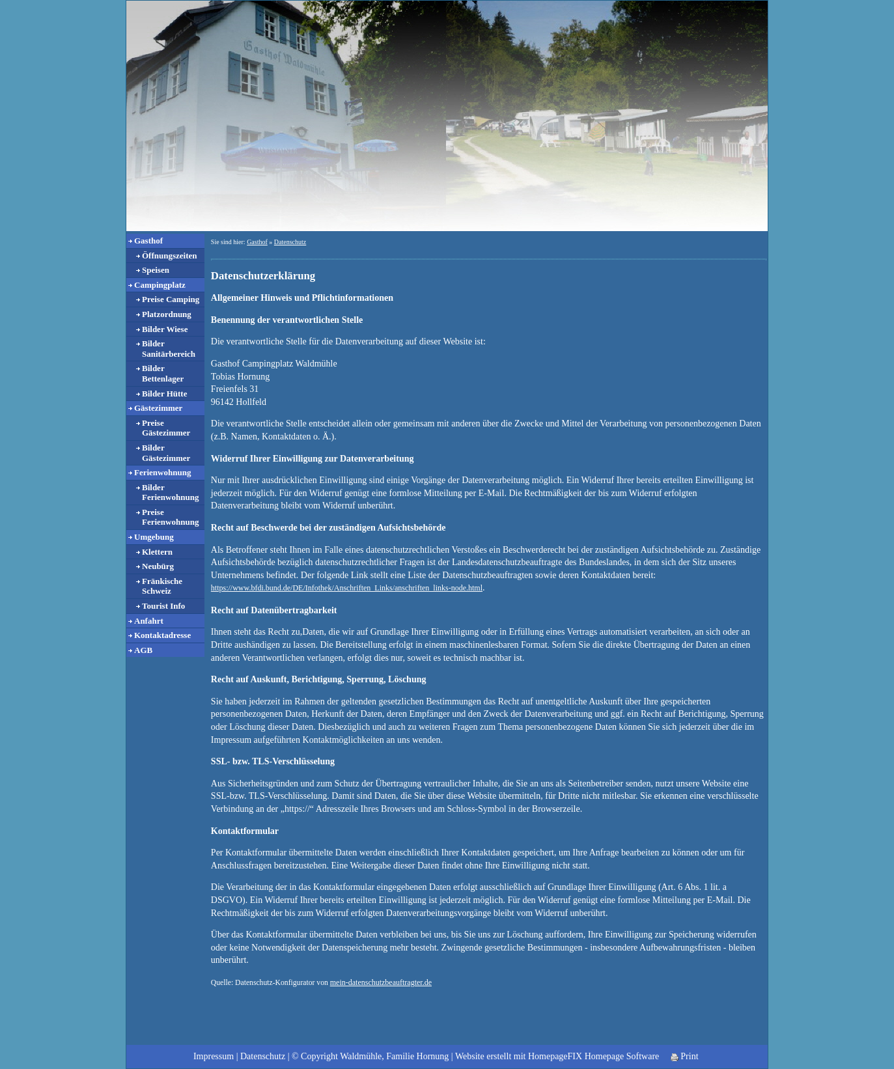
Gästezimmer (158, 408)
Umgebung (154, 537)
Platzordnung (166, 314)
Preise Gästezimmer (166, 428)
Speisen (155, 270)
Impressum (213, 1056)
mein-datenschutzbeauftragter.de (381, 982)
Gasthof (148, 240)
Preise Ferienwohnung (170, 517)
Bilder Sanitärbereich (168, 349)
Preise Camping (170, 299)
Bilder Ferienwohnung (170, 492)
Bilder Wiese (165, 329)
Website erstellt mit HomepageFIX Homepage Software (557, 1056)
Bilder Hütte (164, 393)
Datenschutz (290, 241)
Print (685, 1056)
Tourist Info (163, 606)
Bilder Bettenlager (163, 373)
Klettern (157, 552)
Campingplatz (160, 285)
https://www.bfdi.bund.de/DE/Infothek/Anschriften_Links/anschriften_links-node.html (346, 587)
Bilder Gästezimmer (166, 453)
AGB (143, 650)
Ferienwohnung (162, 472)
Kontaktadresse (162, 635)
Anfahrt (148, 621)
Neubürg (158, 566)
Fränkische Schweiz (162, 586)
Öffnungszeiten (169, 255)
